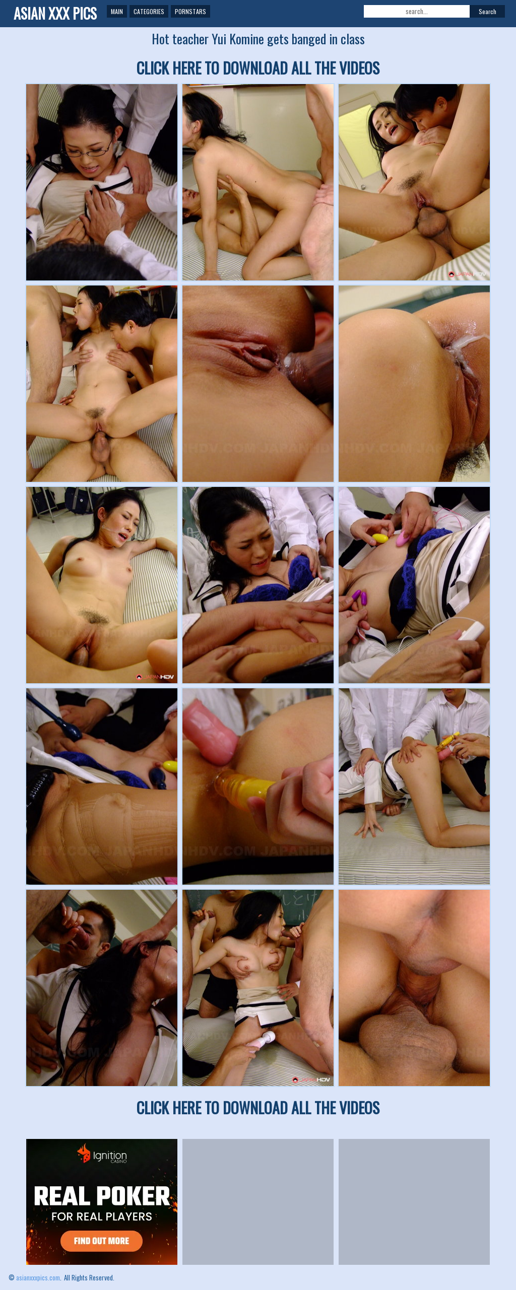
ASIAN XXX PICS (55, 13)
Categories (149, 11)
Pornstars (190, 11)
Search (487, 11)
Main (117, 11)
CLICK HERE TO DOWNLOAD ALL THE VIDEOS (258, 67)
